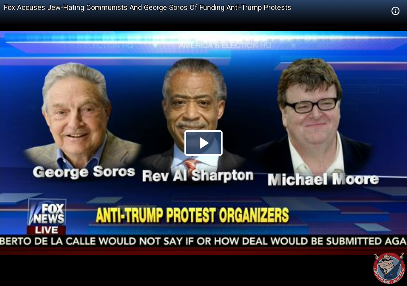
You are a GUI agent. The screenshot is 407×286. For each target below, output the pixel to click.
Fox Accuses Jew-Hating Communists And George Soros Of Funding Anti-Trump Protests (147, 7)
